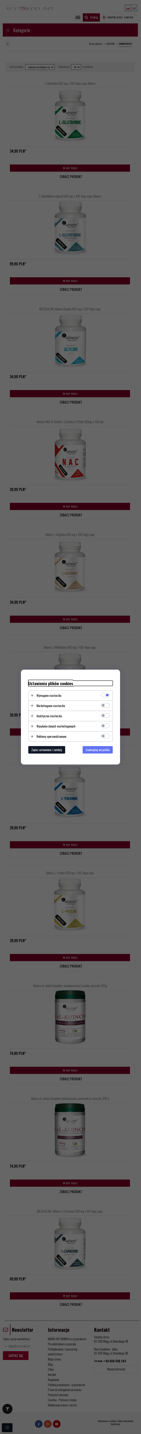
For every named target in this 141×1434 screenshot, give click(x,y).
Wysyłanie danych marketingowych (56, 726)
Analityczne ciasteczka (49, 716)
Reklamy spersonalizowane (51, 736)
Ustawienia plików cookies (50, 683)
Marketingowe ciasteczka (51, 705)
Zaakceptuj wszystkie (98, 749)
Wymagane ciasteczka (49, 695)
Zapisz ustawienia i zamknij (46, 749)
